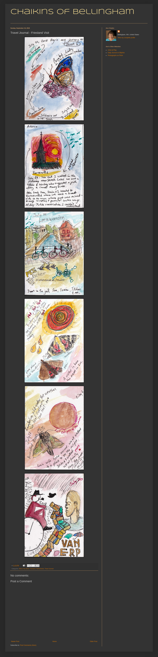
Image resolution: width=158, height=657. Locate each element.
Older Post (93, 641)
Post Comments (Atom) (28, 645)
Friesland (32, 568)
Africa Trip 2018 (24, 568)
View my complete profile (126, 38)
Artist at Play (112, 50)
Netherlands (40, 568)
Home (54, 641)
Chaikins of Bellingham (72, 12)
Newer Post (15, 641)
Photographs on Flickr (115, 55)
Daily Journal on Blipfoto (116, 53)
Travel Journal (49, 568)
